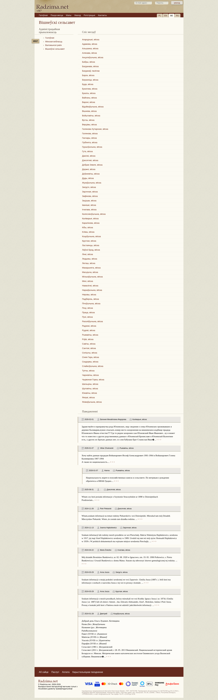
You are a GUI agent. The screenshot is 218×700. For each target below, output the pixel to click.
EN (165, 15)
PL (159, 15)
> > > (158, 439)
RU (177, 15)
